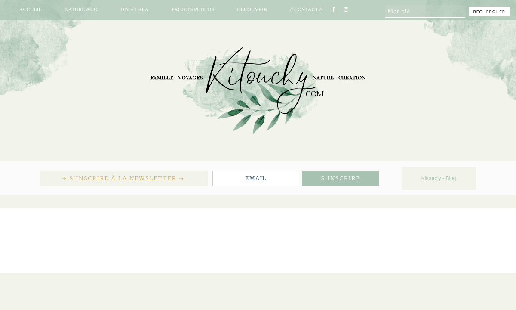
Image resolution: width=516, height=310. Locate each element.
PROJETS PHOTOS (193, 9)
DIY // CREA (134, 9)
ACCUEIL (30, 9)
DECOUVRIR (252, 9)
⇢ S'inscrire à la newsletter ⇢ (123, 178)
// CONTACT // (306, 9)
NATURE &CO (80, 9)
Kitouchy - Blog (438, 178)
